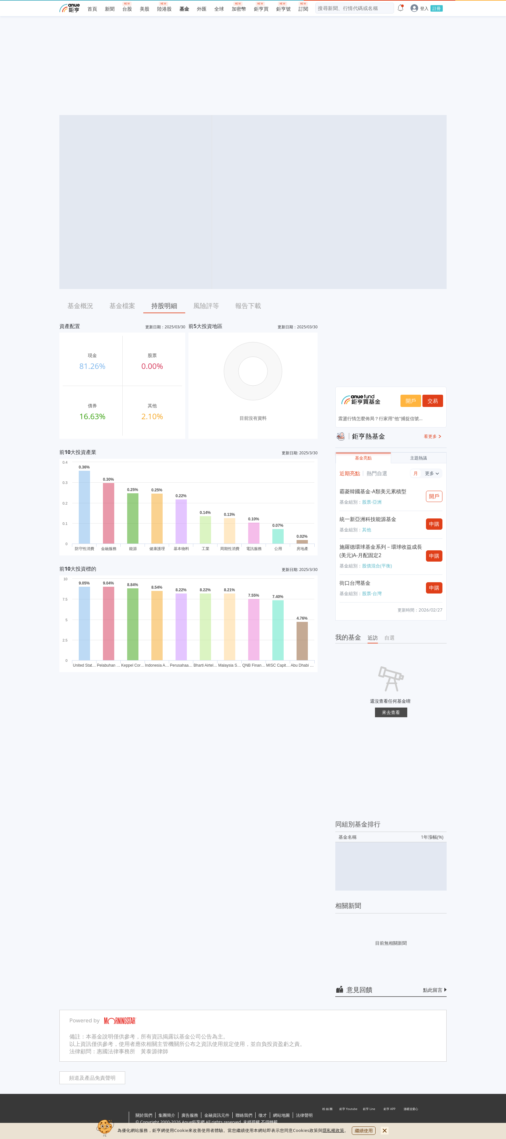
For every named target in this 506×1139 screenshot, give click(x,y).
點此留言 (432, 990)
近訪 (373, 637)
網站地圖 (281, 1115)
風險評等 (206, 305)
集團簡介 (166, 1115)
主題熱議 (418, 458)
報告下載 (248, 305)
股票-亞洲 (372, 502)
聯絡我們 (244, 1115)
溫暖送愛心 (410, 1119)
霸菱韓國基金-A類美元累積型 (372, 491)
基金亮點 (363, 458)
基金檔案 (122, 305)
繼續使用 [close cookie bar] (364, 1130)
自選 (389, 637)
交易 (433, 400)
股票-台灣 (372, 593)
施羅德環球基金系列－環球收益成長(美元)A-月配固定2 (380, 551)
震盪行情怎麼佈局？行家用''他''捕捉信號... (380, 418)
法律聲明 (304, 1115)
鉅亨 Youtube (348, 1119)
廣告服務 (189, 1115)
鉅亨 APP (390, 1119)
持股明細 (164, 305)
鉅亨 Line (369, 1119)
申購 (434, 523)
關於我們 (144, 1115)
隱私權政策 (333, 1130)
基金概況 (80, 305)
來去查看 (391, 712)
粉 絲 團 (328, 1119)
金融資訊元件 (216, 1115)
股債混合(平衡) (377, 566)
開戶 (411, 400)
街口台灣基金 (354, 582)
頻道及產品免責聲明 (92, 1078)
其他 (366, 529)
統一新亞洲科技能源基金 (367, 519)
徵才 (262, 1115)
